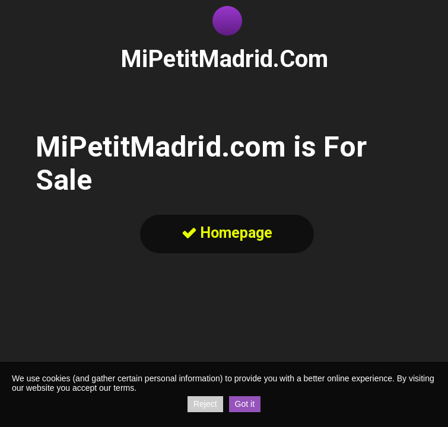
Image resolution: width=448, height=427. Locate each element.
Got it (245, 404)
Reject (205, 404)
